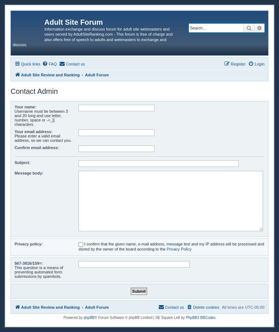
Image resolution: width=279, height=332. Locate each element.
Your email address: (33, 131)
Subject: (22, 162)
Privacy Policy (179, 249)
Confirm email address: (37, 147)
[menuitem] (49, 64)
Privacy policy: (29, 244)
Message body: (29, 173)
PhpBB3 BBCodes (201, 318)
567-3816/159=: (29, 263)
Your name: (25, 107)
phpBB (89, 318)
